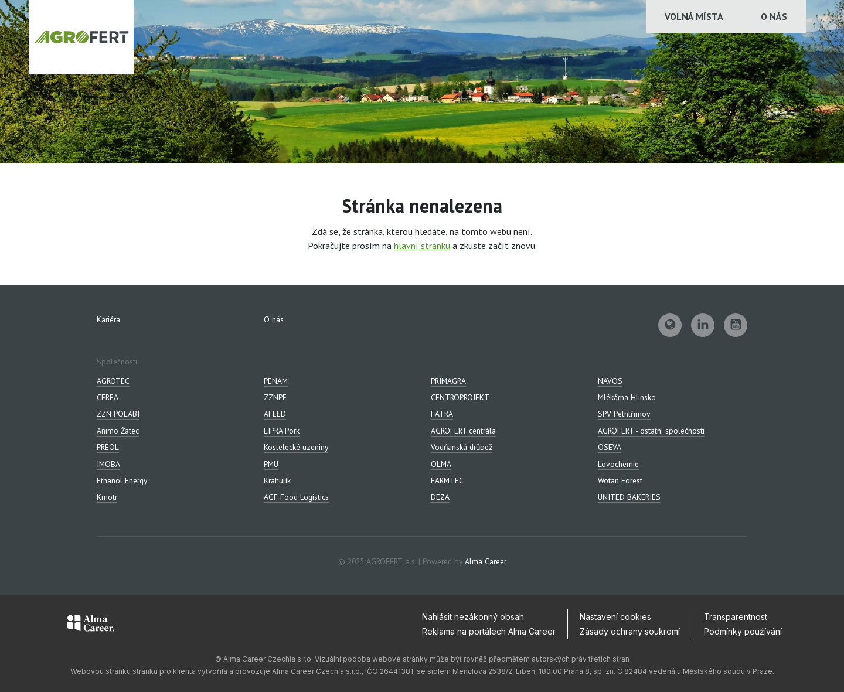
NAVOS (610, 381)
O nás (774, 16)
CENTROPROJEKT (460, 397)
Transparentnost (735, 617)
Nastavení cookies (615, 617)
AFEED (275, 413)
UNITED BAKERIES (629, 497)
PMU (271, 464)
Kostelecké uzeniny (296, 447)
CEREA (107, 397)
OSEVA (609, 447)
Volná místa (694, 16)
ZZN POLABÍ (118, 413)
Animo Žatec (118, 430)
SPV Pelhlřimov (624, 413)
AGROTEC (113, 381)
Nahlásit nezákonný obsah (473, 617)
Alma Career (485, 561)
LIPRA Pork (282, 430)
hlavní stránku (422, 245)
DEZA (440, 497)
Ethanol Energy (122, 480)
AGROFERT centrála (463, 430)
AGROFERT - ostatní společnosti (651, 430)
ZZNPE (275, 397)
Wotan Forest (620, 480)
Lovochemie (618, 464)
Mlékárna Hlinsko (627, 397)
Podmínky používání (743, 631)
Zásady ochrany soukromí (630, 631)
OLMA (441, 464)
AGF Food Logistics (296, 497)
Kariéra (108, 319)
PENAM (276, 381)
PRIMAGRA (448, 381)
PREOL (108, 447)
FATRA (442, 413)
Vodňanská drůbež (461, 447)
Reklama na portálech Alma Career (489, 631)
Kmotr (107, 497)
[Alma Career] (91, 625)
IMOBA (108, 464)
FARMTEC (447, 480)
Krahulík (277, 480)
